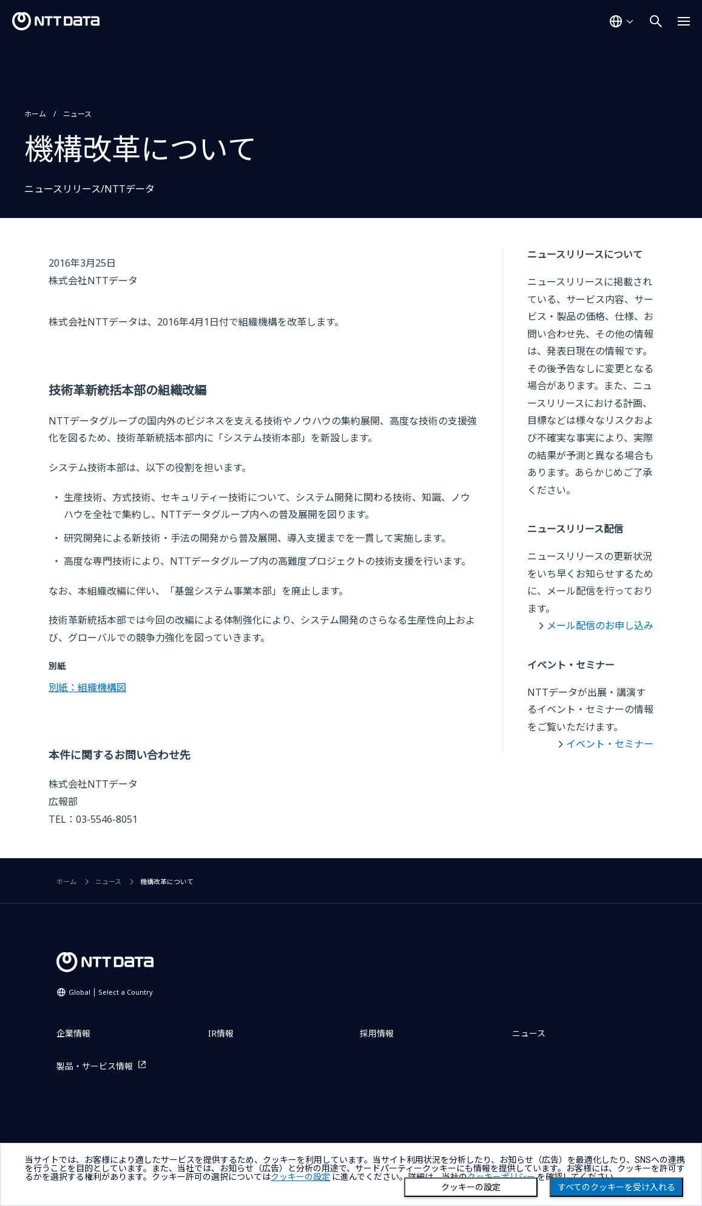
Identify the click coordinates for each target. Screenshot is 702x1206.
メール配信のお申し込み (600, 625)
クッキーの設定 (471, 1187)
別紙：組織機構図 (87, 687)
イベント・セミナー (609, 744)
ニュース (77, 114)
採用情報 (377, 1033)
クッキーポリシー (501, 1177)
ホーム (35, 114)
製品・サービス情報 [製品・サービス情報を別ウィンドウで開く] (94, 1066)
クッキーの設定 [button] (300, 1177)
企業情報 (73, 1033)
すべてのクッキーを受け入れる (616, 1187)
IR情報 (221, 1033)
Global (111, 991)
